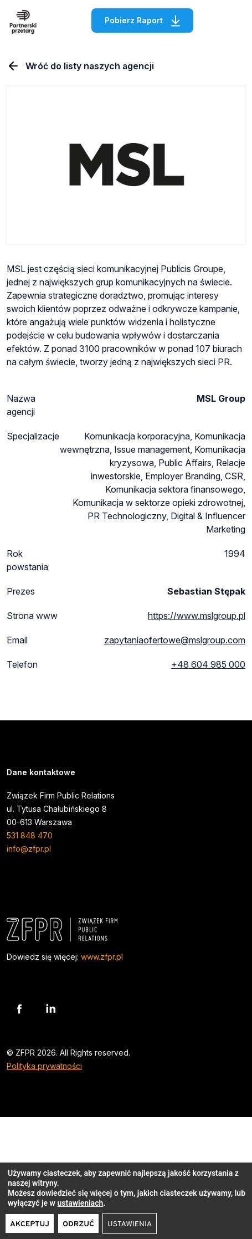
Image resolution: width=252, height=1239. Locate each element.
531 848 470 (30, 835)
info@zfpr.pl (29, 848)
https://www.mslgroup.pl (196, 615)
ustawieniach (80, 1203)
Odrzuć (78, 1224)
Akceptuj (29, 1224)
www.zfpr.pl (102, 956)
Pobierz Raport (149, 19)
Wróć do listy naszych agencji (80, 66)
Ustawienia (129, 1224)
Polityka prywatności (44, 1066)
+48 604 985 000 (208, 664)
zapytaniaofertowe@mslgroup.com (174, 640)
